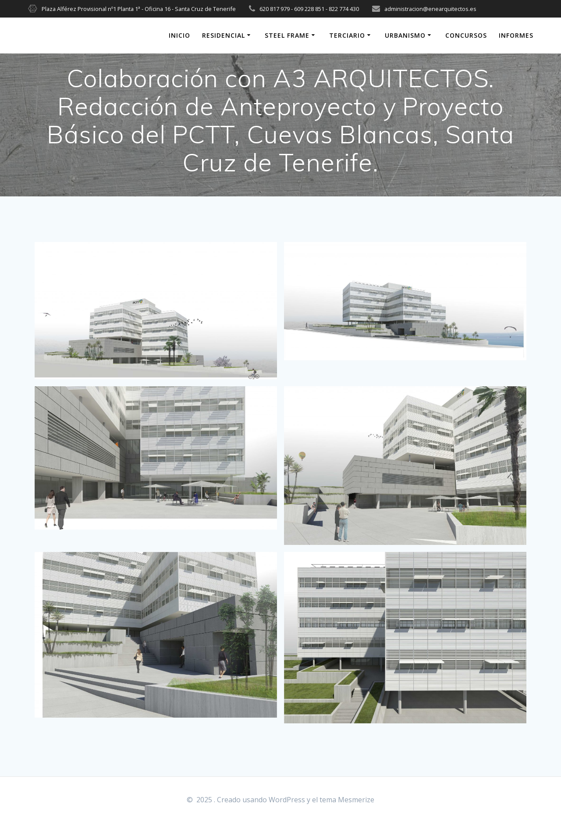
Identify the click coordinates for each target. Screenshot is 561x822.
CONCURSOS (466, 35)
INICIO (179, 35)
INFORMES (516, 35)
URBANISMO (405, 35)
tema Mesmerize (347, 799)
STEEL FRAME (287, 35)
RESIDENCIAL (223, 35)
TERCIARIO (347, 35)
